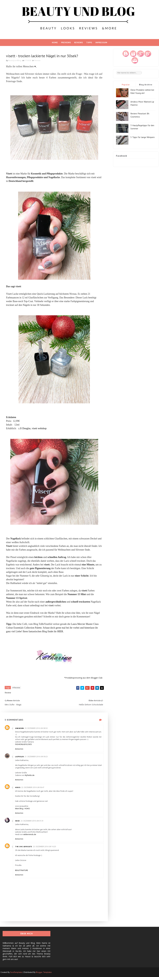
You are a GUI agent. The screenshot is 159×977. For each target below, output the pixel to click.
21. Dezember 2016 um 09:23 (36, 756)
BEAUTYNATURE (21, 870)
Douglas (26, 428)
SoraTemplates (16, 972)
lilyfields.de (29, 775)
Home (55, 42)
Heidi (17, 821)
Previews (66, 42)
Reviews (78, 42)
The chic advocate (23, 846)
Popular (126, 84)
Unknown (19, 728)
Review (37, 60)
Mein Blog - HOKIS (22, 808)
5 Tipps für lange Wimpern (142, 137)
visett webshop (39, 428)
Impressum (101, 42)
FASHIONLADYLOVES (23, 744)
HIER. (60, 631)
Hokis (17, 787)
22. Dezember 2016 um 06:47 (32, 787)
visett (51, 605)
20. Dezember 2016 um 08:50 (36, 728)
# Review (16, 687)
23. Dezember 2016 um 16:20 (44, 846)
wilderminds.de (29, 834)
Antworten (19, 749)
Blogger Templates (44, 972)
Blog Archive (145, 84)
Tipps (89, 42)
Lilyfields (19, 757)
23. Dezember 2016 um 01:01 (32, 821)
